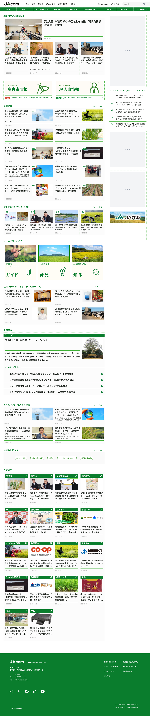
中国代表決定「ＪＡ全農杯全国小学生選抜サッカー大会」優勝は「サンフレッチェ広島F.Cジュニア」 (130, 125)
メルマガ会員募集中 (111, 667)
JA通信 (40, 4)
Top (27, 4)
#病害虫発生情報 (37, 458)
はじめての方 (62, 4)
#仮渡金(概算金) (86, 458)
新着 (8, 9)
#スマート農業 (21, 458)
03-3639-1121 (20, 675)
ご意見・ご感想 (109, 671)
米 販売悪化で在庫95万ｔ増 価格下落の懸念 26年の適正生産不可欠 (130, 111)
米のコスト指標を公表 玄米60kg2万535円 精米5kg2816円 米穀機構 (129, 104)
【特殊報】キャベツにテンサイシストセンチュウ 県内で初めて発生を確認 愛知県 (129, 97)
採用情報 (107, 676)
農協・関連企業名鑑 (129, 667)
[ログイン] (115, 4)
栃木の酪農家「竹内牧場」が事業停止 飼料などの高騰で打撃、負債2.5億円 (130, 118)
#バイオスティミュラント (67, 458)
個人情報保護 (127, 671)
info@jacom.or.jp (22, 680)
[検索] (144, 4)
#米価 (50, 458)
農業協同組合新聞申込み (131, 662)
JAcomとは (50, 4)
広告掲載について (110, 662)
